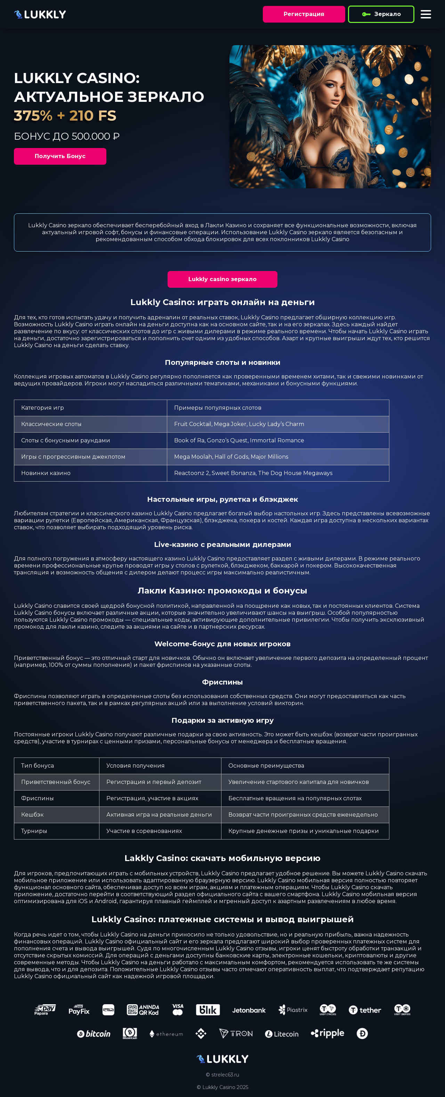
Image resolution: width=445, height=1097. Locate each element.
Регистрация (304, 14)
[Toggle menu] (426, 14)
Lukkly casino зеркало (222, 279)
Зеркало (381, 14)
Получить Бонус (60, 156)
